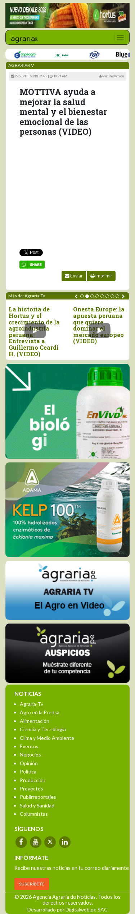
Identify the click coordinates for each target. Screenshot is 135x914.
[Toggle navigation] (120, 37)
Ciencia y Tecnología (43, 729)
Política (28, 771)
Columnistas (34, 814)
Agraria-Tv (31, 704)
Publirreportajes (38, 797)
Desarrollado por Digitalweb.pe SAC (67, 909)
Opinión (29, 763)
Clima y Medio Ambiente (47, 738)
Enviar (74, 276)
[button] (82, 296)
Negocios (30, 754)
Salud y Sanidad (37, 805)
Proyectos (31, 788)
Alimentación (34, 721)
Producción (32, 780)
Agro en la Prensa (39, 712)
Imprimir (101, 276)
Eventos (29, 746)
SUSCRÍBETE (31, 884)
